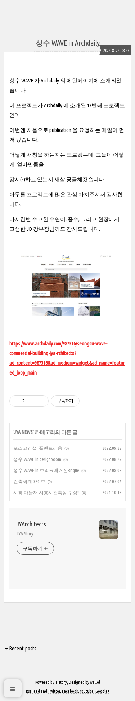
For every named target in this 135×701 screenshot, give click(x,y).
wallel (95, 682)
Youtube (87, 691)
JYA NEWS (23, 432)
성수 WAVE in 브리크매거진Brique (46, 470)
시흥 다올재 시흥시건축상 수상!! (46, 492)
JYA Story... (26, 534)
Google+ (102, 691)
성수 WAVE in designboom (37, 459)
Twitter (54, 691)
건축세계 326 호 (29, 481)
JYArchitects (31, 524)
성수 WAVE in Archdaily (68, 43)
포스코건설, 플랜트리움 (37, 447)
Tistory (61, 682)
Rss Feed (33, 691)
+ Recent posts (20, 648)
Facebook (70, 691)
